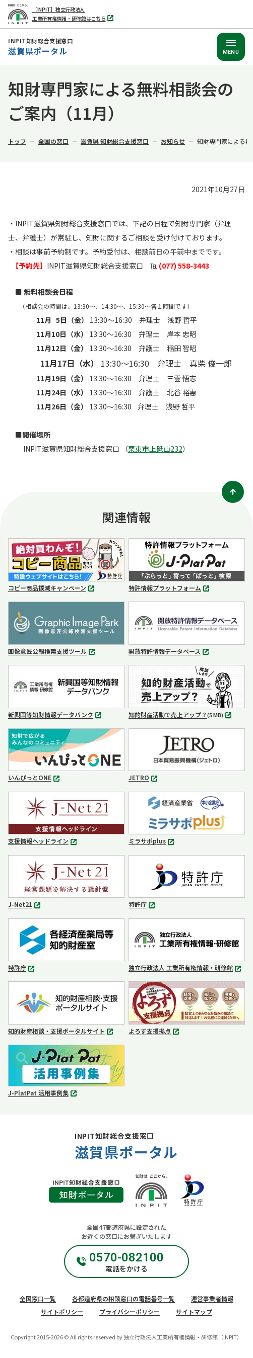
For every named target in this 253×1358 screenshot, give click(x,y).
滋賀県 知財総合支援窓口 (115, 141)
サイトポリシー (62, 1311)
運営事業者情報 (212, 1298)
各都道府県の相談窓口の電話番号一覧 (123, 1298)
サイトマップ (194, 1311)
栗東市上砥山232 (155, 449)
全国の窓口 (53, 141)
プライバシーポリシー (129, 1311)
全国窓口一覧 (38, 1298)
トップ (17, 141)
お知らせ (173, 141)
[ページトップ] (233, 492)
